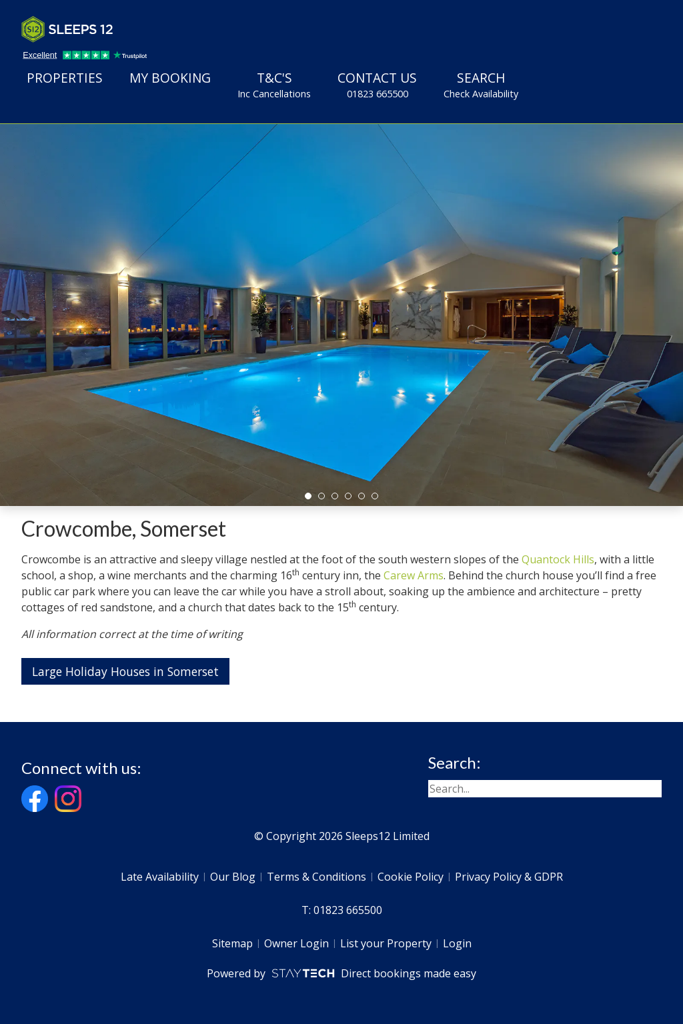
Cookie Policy (411, 876)
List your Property (386, 943)
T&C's (274, 85)
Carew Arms (414, 575)
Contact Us (377, 85)
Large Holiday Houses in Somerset (125, 671)
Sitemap (232, 943)
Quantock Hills (558, 559)
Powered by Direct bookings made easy (341, 973)
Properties (65, 78)
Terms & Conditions (316, 876)
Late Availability (160, 876)
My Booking (170, 78)
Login (457, 943)
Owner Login (296, 943)
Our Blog (232, 876)
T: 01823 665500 (341, 910)
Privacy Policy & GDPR (509, 876)
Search (481, 85)
